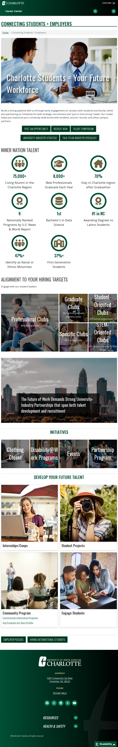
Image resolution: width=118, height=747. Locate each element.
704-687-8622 (60, 693)
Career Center (13, 11)
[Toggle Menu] (113, 11)
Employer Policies (13, 640)
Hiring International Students (47, 640)
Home (5, 32)
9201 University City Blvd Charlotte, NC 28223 (59, 680)
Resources (50, 718)
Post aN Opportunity (36, 129)
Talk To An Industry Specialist (79, 138)
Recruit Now (61, 129)
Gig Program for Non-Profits (18, 622)
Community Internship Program (20, 617)
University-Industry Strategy (40, 138)
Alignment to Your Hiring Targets (34, 279)
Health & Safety (54, 726)
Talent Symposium (83, 129)
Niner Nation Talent (20, 149)
